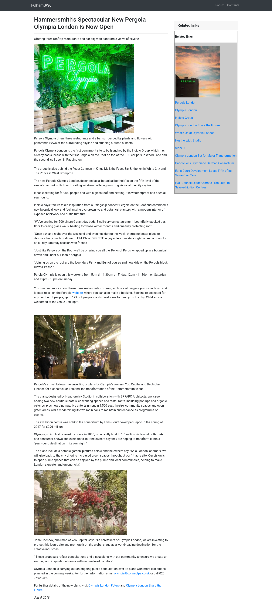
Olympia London (186, 110)
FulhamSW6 (41, 5)
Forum (220, 5)
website (77, 293)
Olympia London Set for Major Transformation (205, 155)
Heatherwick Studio (188, 140)
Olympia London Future (104, 585)
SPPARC (180, 148)
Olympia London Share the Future (197, 125)
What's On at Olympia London (195, 133)
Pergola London (185, 102)
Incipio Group (184, 118)
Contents (233, 5)
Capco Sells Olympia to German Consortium (204, 163)
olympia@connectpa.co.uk (132, 573)
